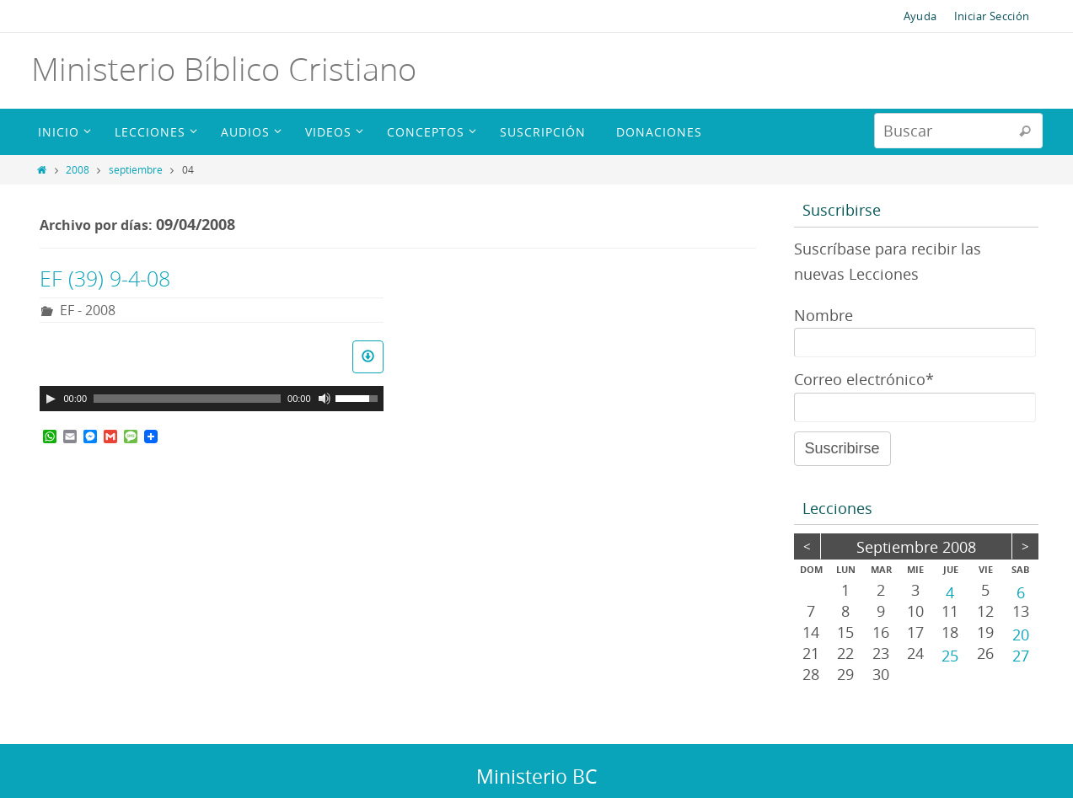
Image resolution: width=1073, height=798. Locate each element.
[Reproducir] (50, 398)
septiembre (136, 169)
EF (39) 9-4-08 (105, 278)
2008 (77, 169)
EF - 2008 (87, 310)
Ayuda (920, 16)
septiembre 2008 (916, 547)
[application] (212, 398)
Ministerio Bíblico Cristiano (223, 69)
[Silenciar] (324, 398)
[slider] (187, 398)
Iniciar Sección (992, 16)
